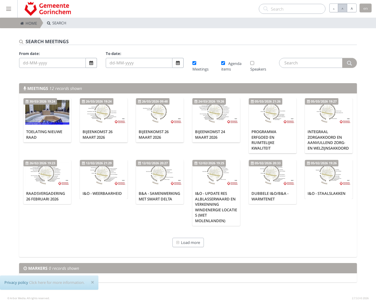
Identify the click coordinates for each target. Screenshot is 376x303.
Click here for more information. (57, 282)
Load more (188, 242)
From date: (29, 53)
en (365, 8)
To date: (113, 53)
